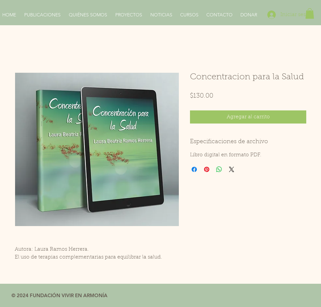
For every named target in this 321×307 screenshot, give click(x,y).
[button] (309, 13)
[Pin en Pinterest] (207, 169)
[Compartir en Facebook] (194, 169)
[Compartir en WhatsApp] (219, 169)
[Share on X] (232, 169)
